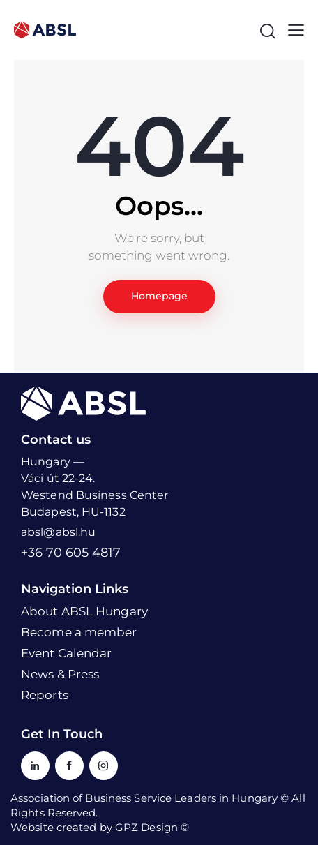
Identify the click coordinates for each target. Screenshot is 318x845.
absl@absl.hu (58, 532)
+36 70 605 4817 (71, 552)
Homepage (159, 296)
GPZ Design (146, 827)
